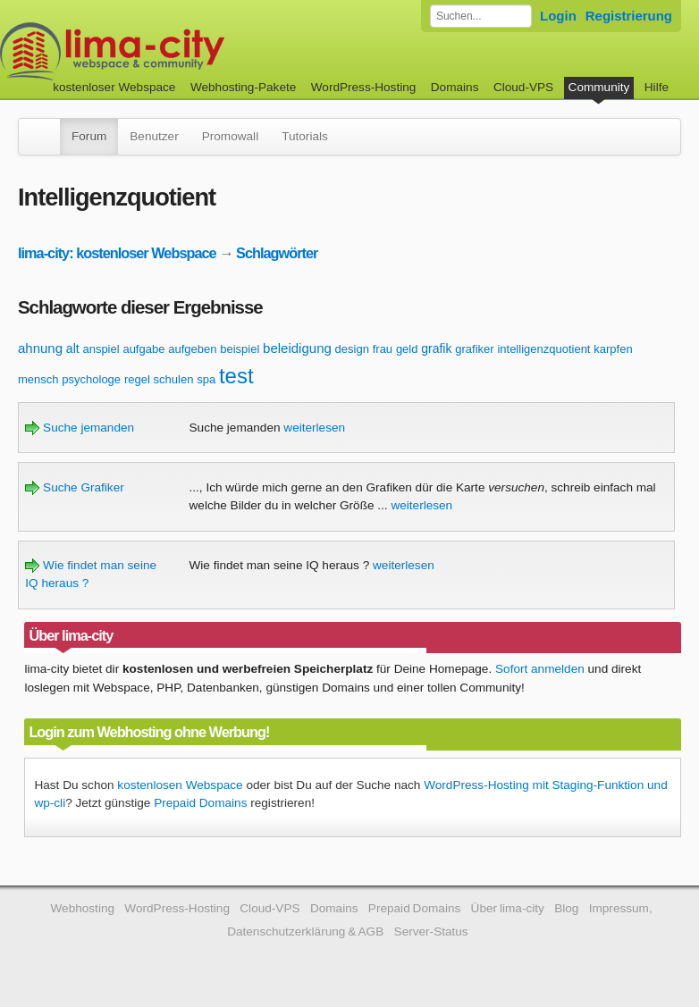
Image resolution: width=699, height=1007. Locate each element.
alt (73, 348)
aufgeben (192, 349)
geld (407, 349)
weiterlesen (314, 427)
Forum (89, 136)
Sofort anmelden (540, 669)
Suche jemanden (79, 427)
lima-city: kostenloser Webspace (117, 253)
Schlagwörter (276, 253)
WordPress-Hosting (364, 87)
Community (599, 87)
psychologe (91, 379)
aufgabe (143, 349)
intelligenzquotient (543, 349)
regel (137, 379)
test (236, 376)
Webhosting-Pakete (243, 87)
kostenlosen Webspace (179, 785)
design (352, 349)
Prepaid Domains (200, 803)
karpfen (613, 349)
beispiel (239, 349)
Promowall (230, 136)
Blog (566, 908)
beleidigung (297, 348)
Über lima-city (507, 908)
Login (558, 15)
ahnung (40, 348)
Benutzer (154, 136)
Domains (455, 87)
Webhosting (82, 908)
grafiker (474, 349)
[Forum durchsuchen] (481, 16)
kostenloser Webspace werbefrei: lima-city (179, 51)
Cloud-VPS (523, 87)
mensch (38, 379)
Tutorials (305, 136)
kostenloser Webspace (114, 87)
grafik (436, 348)
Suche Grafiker (74, 487)
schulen (174, 379)
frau (382, 349)
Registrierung (628, 15)
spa (206, 379)
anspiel (100, 349)
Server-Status (431, 931)
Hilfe (656, 87)
